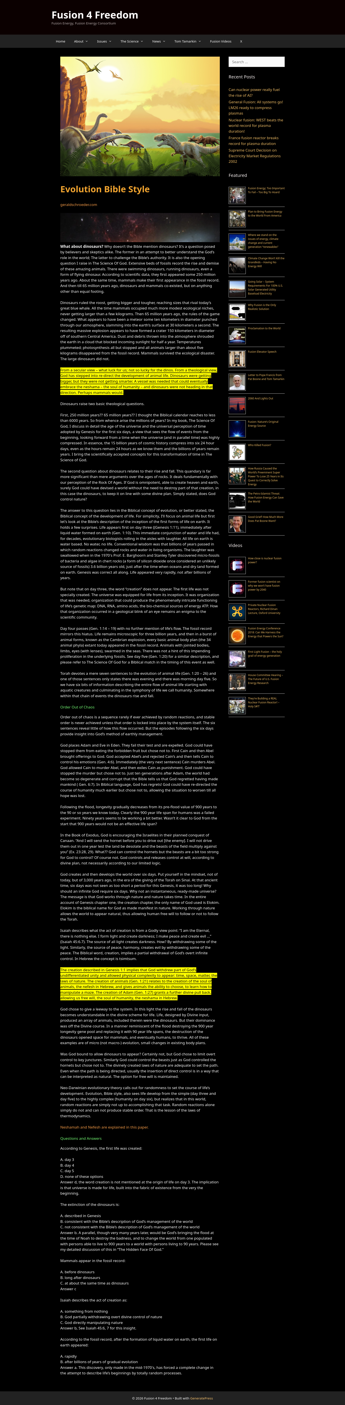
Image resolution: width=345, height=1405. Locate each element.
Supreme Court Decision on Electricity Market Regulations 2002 (255, 156)
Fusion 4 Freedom (94, 14)
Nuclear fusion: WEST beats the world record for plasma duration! (256, 125)
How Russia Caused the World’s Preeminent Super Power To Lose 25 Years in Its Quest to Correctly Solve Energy (266, 476)
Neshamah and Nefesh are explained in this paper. (104, 1127)
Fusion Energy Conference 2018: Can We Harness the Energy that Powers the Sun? (265, 632)
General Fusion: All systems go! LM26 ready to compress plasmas (256, 107)
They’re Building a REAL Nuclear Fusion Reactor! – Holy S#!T (263, 702)
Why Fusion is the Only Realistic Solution (262, 307)
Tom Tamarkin (190, 41)
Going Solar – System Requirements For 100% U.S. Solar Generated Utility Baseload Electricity (265, 287)
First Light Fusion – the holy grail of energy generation (265, 654)
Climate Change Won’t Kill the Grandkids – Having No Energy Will (266, 262)
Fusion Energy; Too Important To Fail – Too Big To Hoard (266, 190)
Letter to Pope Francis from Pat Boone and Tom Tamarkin (266, 377)
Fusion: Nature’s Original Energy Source (263, 424)
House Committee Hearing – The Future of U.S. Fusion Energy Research (265, 679)
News (161, 41)
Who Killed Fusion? (259, 445)
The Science (134, 41)
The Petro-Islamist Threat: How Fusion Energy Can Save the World (266, 497)
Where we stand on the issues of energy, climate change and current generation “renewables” (263, 241)
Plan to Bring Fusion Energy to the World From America (265, 213)
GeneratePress (201, 1398)
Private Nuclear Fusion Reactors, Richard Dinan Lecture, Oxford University (264, 609)
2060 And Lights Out (260, 398)
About (83, 41)
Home (60, 41)
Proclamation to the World (264, 328)
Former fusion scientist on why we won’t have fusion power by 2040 (264, 585)
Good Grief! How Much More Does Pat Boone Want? (265, 519)
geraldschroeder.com (78, 204)
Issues (106, 41)
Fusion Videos (220, 41)
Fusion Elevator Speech (262, 352)
